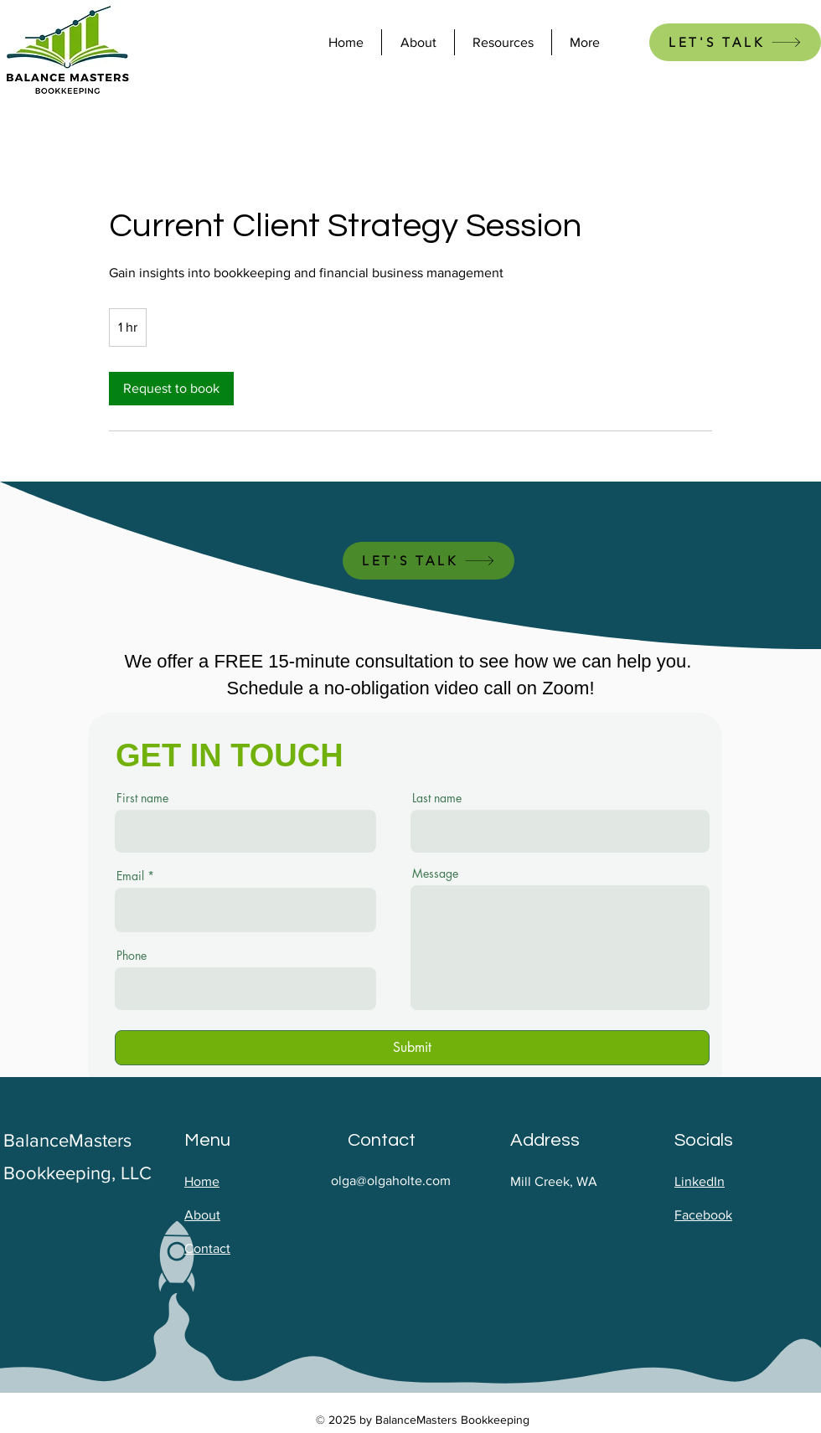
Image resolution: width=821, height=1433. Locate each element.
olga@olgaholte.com (391, 1180)
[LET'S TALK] (735, 42)
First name (142, 798)
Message (435, 873)
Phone (131, 955)
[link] (171, 388)
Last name (437, 798)
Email (130, 876)
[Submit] (412, 1047)
